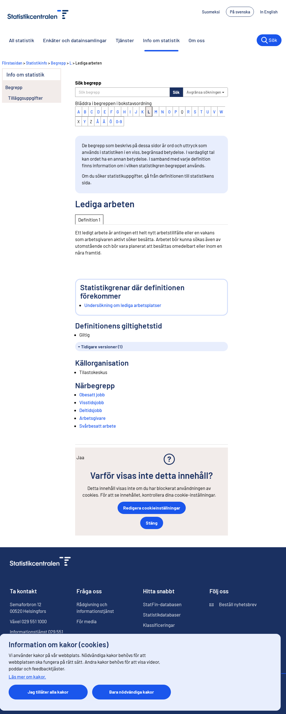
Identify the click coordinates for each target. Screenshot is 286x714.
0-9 (119, 121)
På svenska (240, 11)
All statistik (21, 40)
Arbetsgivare (92, 418)
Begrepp (58, 63)
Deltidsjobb (90, 410)
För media (87, 621)
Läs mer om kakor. (27, 676)
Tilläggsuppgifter (25, 98)
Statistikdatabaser (162, 614)
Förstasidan (12, 63)
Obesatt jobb (92, 394)
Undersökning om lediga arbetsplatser (122, 305)
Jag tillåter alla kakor (48, 691)
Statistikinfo (36, 63)
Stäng (152, 522)
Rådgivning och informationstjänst (95, 607)
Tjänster (125, 40)
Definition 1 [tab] (89, 219)
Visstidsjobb (91, 402)
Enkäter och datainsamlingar (75, 40)
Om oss (197, 40)
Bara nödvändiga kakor (131, 691)
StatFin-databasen (162, 604)
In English (269, 11)
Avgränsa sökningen (205, 92)
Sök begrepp (88, 82)
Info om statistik (161, 40)
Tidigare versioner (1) (100, 346)
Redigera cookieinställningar (151, 507)
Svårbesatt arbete (97, 426)
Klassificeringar (159, 625)
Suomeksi (211, 11)
